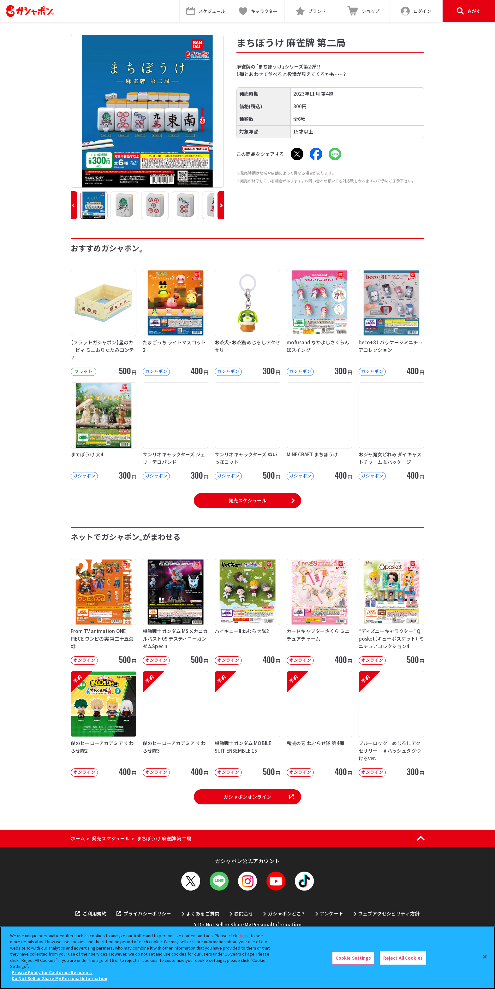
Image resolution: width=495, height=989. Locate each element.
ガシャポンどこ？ (286, 913)
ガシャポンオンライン (259, 796)
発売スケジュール (247, 500)
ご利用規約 (90, 913)
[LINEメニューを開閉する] (219, 881)
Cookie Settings (353, 958)
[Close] (485, 957)
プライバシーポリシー (143, 913)
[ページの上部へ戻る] (421, 838)
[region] (247, 957)
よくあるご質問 (202, 913)
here (245, 936)
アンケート (331, 913)
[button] (74, 205)
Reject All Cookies (403, 958)
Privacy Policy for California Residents (52, 972)
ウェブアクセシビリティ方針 (389, 913)
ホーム (78, 838)
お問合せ (243, 913)
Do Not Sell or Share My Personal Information (249, 924)
